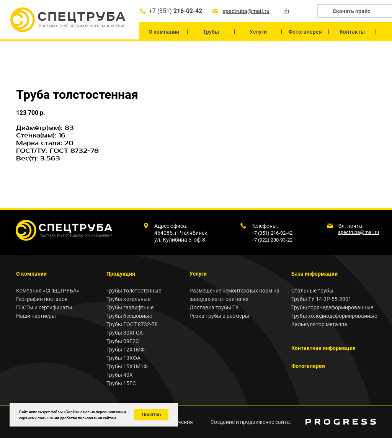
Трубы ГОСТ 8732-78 (132, 324)
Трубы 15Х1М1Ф (127, 366)
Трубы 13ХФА (123, 358)
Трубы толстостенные (133, 291)
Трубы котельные (128, 299)
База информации (314, 274)
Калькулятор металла (319, 324)
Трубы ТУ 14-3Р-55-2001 (321, 299)
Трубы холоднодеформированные (334, 316)
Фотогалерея (308, 366)
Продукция (120, 274)
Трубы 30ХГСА (124, 333)
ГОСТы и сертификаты (44, 307)
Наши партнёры (36, 316)
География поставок (42, 299)
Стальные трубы (312, 291)
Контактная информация (323, 348)
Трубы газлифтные (130, 307)
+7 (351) (175, 11)
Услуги (198, 274)
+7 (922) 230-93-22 (272, 240)
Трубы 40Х (119, 375)
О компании (31, 274)
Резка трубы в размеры (219, 316)
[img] (340, 422)
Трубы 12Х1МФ (125, 349)
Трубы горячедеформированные (332, 307)
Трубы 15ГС (121, 383)
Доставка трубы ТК (214, 307)
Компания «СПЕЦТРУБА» (47, 291)
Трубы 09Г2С (122, 341)
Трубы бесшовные (129, 316)
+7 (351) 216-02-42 (272, 233)
